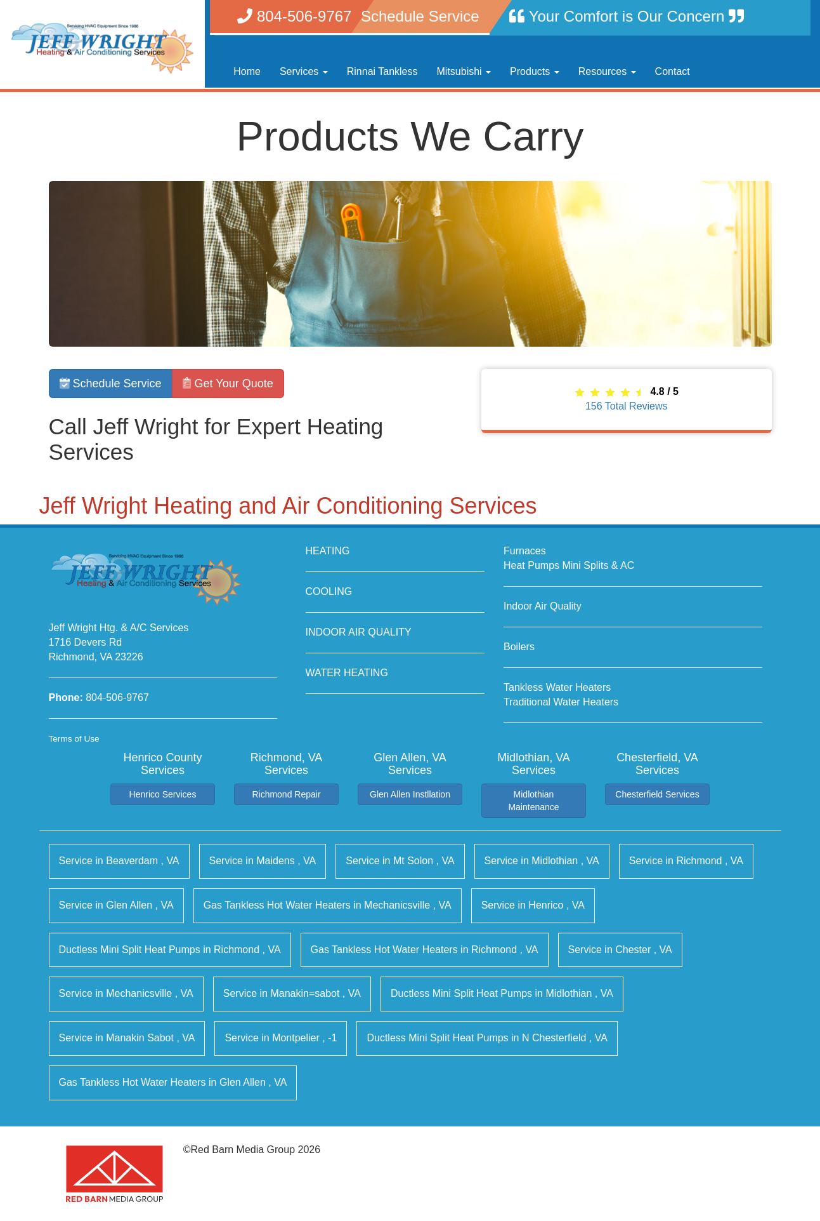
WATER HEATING (347, 672)
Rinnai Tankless (382, 71)
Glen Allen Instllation (410, 794)
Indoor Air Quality (543, 606)
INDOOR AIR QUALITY (359, 632)
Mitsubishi (464, 71)
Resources (607, 71)
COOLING (329, 591)
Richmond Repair (286, 794)
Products (534, 71)
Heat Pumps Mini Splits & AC (569, 565)
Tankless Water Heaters (557, 687)
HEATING (328, 550)
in (119, 860)
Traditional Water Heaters (561, 702)
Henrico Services (163, 794)
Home (247, 71)
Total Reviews (626, 406)
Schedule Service (111, 383)
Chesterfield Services (657, 794)
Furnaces (525, 550)
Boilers (519, 646)
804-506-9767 (117, 697)
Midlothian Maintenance (533, 800)
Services (304, 71)
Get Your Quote (228, 383)
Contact (672, 71)
